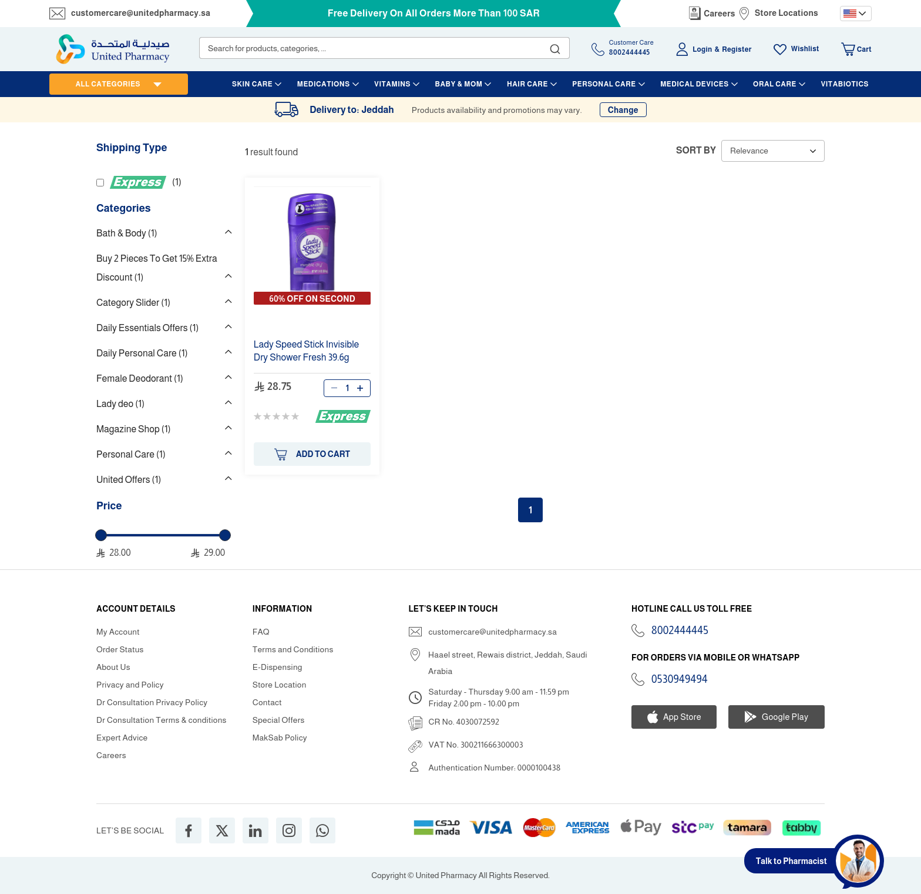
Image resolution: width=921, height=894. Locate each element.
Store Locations (786, 13)
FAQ (261, 631)
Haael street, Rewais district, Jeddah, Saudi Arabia (507, 663)
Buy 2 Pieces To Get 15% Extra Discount (156, 267)
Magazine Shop (133, 429)
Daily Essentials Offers (147, 328)
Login (702, 49)
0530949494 (679, 679)
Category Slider (133, 303)
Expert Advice (122, 737)
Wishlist (805, 49)
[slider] (101, 535)
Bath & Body (126, 233)
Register (736, 49)
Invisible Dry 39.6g (306, 350)
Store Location (280, 684)
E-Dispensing (277, 667)
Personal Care (131, 454)
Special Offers (279, 720)
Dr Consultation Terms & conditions (161, 720)
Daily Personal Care (142, 353)
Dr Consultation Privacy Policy (151, 702)
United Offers (128, 480)
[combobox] (384, 48)
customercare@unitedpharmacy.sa (140, 13)
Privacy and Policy (130, 684)
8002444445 (679, 630)
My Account (118, 631)
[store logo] (112, 49)
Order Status (120, 649)
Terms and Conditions (293, 649)
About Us (113, 667)
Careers (719, 13)
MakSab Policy (280, 737)
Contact (267, 702)
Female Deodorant (139, 378)
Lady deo (120, 404)
